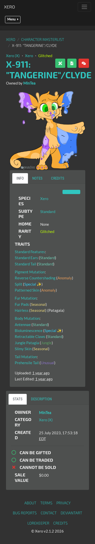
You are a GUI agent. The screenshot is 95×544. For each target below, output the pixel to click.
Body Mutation (27, 318)
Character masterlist (42, 39)
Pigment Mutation (30, 272)
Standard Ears (26, 257)
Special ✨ (33, 284)
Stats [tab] (17, 399)
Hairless (21, 310)
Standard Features (30, 251)
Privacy (63, 503)
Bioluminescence (28, 330)
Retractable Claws (30, 336)
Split (18, 284)
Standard (47, 211)
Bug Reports (25, 513)
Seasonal (38, 304)
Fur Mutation (25, 298)
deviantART (71, 513)
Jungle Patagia (27, 342)
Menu (12, 19)
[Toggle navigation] (84, 6)
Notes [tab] (37, 178)
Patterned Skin (27, 290)
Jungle (46, 342)
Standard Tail (25, 264)
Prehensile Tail (27, 362)
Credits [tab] (57, 178)
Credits (60, 523)
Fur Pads (22, 304)
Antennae (23, 324)
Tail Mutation (26, 356)
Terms (46, 503)
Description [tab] (41, 399)
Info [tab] (20, 178)
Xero (9, 6)
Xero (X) (13, 55)
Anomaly (65, 278)
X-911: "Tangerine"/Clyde (49, 69)
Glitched (45, 55)
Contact (49, 513)
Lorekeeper (38, 523)
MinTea (29, 83)
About (30, 503)
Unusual (47, 362)
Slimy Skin (23, 348)
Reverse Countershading (35, 278)
